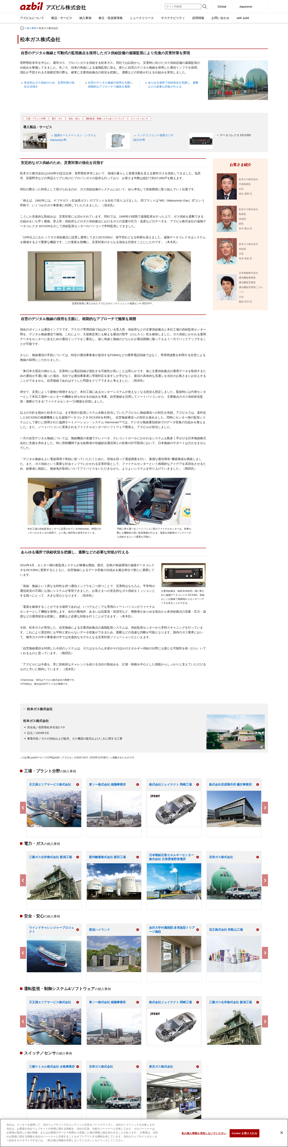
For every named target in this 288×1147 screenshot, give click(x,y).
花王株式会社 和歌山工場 (226, 929)
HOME (22, 28)
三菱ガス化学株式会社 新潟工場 (50, 857)
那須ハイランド (99, 929)
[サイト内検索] (183, 6)
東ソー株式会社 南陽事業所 (107, 784)
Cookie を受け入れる (244, 1135)
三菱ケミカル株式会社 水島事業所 (52, 1066)
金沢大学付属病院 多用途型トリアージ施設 (172, 929)
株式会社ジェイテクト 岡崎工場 (170, 784)
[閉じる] (281, 1134)
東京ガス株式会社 (161, 1066)
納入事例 (31, 28)
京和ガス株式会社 (221, 857)
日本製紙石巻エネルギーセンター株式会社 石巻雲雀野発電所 (171, 857)
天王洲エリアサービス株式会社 (50, 784)
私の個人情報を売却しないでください (204, 1135)
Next (265, 808)
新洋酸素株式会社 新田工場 (107, 857)
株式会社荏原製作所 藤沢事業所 (230, 784)
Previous (23, 808)
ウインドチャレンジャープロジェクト (51, 929)
